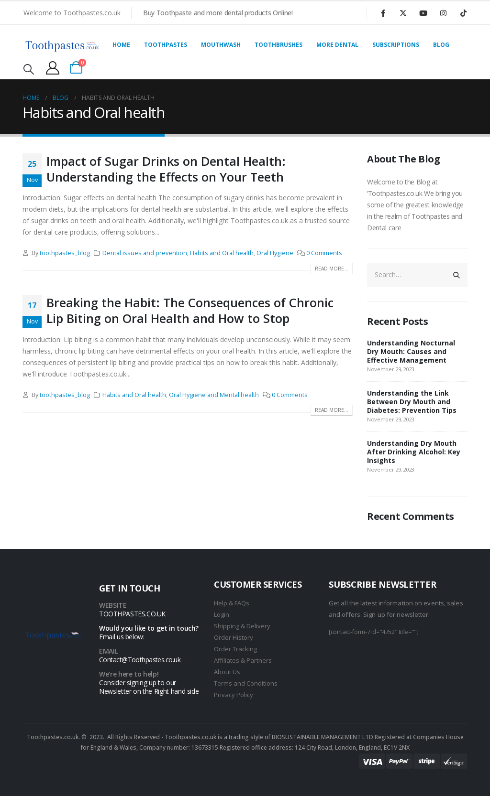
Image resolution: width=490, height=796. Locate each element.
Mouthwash (221, 45)
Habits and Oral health (222, 253)
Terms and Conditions (246, 683)
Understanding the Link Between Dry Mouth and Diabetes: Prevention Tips (412, 401)
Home (121, 45)
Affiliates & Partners (243, 660)
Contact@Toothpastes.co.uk (139, 659)
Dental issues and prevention (144, 253)
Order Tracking (235, 649)
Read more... (331, 268)
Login (221, 614)
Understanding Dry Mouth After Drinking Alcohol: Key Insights (413, 452)
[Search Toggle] (28, 69)
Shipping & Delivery (242, 626)
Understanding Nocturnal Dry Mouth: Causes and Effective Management (411, 351)
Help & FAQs (231, 603)
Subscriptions (395, 45)
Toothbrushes (278, 45)
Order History (233, 637)
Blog (441, 45)
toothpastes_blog (65, 253)
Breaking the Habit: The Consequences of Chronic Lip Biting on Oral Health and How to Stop (190, 310)
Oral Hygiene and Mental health (214, 395)
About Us (227, 671)
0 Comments (324, 253)
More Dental (337, 45)
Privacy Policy (233, 694)
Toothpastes (165, 45)
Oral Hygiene (274, 253)
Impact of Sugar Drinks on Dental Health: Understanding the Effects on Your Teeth (166, 169)
